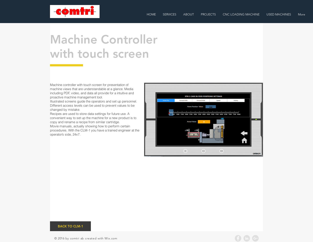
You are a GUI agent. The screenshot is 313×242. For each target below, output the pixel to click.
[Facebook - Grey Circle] (238, 238)
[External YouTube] (203, 196)
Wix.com (111, 238)
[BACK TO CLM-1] (70, 226)
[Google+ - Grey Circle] (255, 238)
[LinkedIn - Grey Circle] (246, 238)
